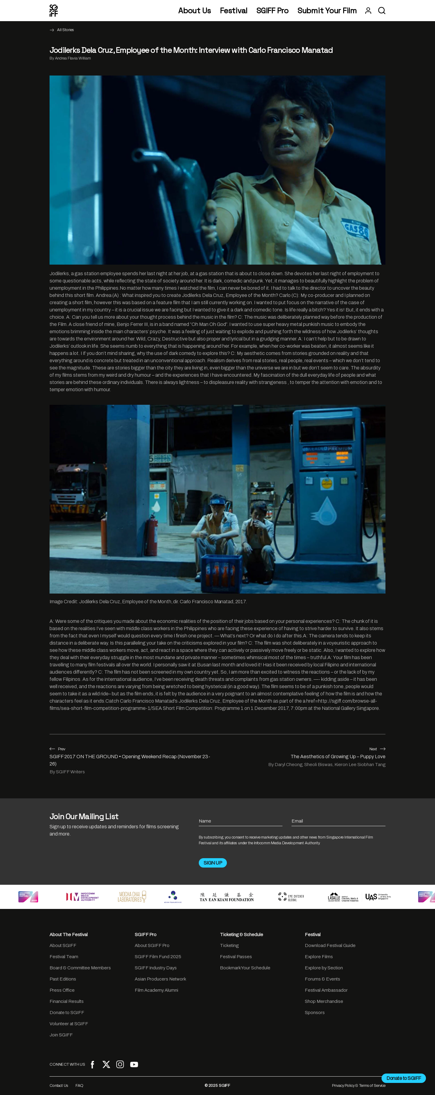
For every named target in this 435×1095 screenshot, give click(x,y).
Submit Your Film (327, 10)
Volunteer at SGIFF (69, 1023)
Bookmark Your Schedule (245, 967)
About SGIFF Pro (152, 945)
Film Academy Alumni (156, 990)
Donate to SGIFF (67, 1012)
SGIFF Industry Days (156, 967)
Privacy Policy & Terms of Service (358, 1086)
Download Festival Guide (330, 945)
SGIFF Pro (272, 10)
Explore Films (319, 956)
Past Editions (63, 979)
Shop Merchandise (324, 1001)
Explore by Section (324, 967)
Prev (57, 749)
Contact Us (59, 1086)
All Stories (65, 30)
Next (377, 749)
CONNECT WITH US (67, 1064)
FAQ (80, 1086)
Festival (233, 10)
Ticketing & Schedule (241, 934)
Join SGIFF (61, 1034)
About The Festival (69, 934)
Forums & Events (322, 979)
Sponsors (315, 1012)
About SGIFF (63, 945)
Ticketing (229, 945)
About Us (194, 10)
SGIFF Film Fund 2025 (158, 956)
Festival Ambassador (326, 990)
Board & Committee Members (80, 967)
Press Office (62, 990)
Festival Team (64, 956)
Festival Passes (236, 956)
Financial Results (67, 1001)
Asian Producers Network (160, 979)
